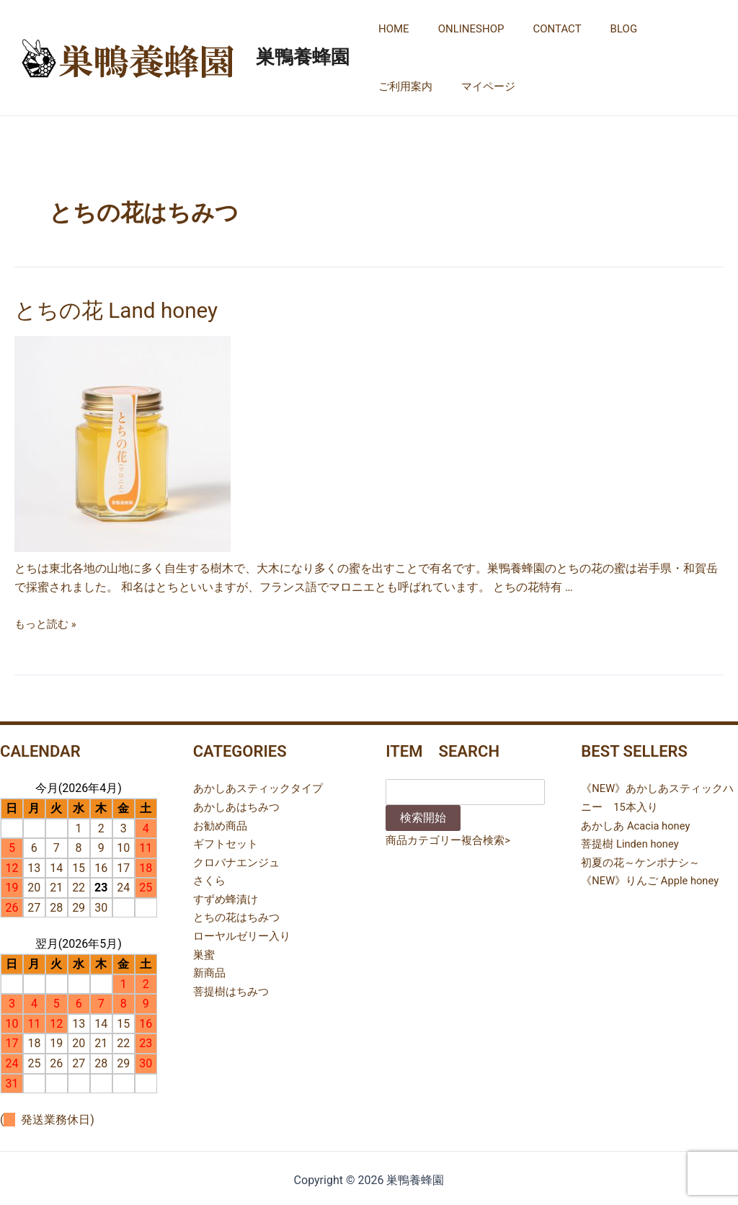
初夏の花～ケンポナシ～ (644, 859)
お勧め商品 (222, 822)
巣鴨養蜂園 (303, 57)
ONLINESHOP (460, 28)
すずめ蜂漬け (227, 895)
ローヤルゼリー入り (245, 932)
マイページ (402, 86)
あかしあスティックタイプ (262, 785)
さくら (210, 877)
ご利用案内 (660, 28)
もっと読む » (47, 620)
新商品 (210, 970)
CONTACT (539, 28)
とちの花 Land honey (103, 308)
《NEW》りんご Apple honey (655, 877)
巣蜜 (204, 951)
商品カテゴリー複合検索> (452, 837)
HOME (390, 28)
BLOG (599, 28)
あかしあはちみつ (239, 803)
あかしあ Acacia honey (639, 822)
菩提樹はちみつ (233, 988)
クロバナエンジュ (239, 859)
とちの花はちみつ (239, 914)
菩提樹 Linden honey (633, 840)
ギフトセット (227, 840)
